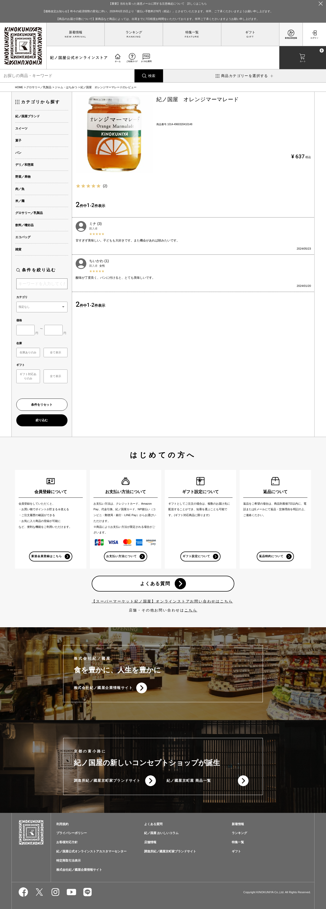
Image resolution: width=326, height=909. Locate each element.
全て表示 (55, 352)
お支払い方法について (121, 556)
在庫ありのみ (28, 352)
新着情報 (75, 32)
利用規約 (62, 824)
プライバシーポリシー (71, 833)
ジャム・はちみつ (66, 87)
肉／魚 (19, 189)
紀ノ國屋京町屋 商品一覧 (189, 780)
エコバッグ (23, 237)
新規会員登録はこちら (46, 556)
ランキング (134, 32)
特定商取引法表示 (68, 860)
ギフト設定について (196, 556)
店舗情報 (150, 842)
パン (18, 153)
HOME (19, 87)
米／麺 (19, 201)
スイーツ (21, 128)
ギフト (250, 32)
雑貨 (18, 249)
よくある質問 (155, 583)
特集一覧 (192, 32)
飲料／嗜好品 (24, 225)
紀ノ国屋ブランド (27, 116)
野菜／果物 (23, 176)
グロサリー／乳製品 (38, 87)
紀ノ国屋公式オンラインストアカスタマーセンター (91, 851)
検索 (151, 76)
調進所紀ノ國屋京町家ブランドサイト (107, 780)
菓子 (18, 140)
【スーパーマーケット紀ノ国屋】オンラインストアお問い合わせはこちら (162, 601)
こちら (190, 610)
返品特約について (271, 556)
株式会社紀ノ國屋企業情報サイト (103, 688)
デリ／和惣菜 (24, 165)
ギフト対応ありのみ (28, 376)
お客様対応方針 (67, 842)
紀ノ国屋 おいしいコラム (161, 833)
